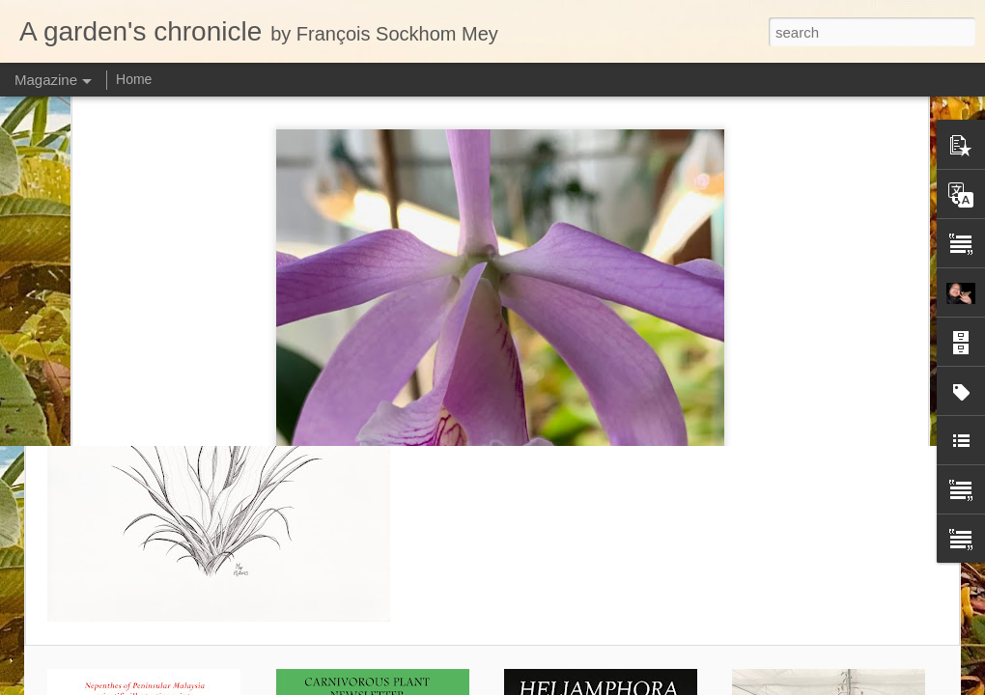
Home (134, 79)
